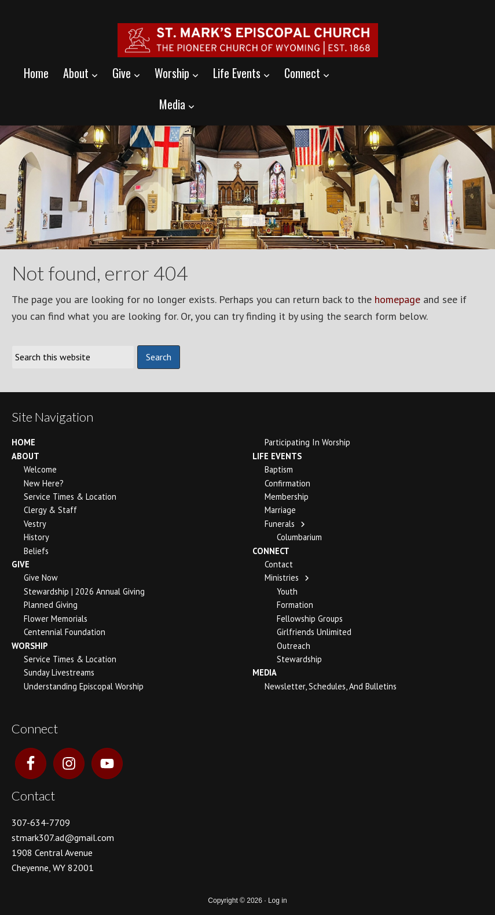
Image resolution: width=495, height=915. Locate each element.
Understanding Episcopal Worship (84, 686)
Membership (287, 496)
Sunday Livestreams (59, 672)
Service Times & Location (70, 496)
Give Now (41, 577)
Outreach (293, 645)
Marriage (280, 509)
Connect (270, 550)
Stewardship (299, 659)
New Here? (44, 483)
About (25, 456)
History (36, 537)
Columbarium (299, 537)
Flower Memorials (55, 618)
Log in (277, 900)
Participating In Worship (307, 442)
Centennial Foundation (64, 631)
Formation (295, 604)
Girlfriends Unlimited (314, 631)
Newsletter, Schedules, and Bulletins (331, 686)
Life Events (277, 456)
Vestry (35, 523)
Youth (287, 591)
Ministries (282, 577)
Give (21, 564)
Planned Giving (51, 604)
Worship (29, 645)
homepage (397, 299)
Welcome (40, 469)
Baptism (279, 469)
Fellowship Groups (310, 618)
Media (264, 672)
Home (23, 442)
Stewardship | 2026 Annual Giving (84, 591)
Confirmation (287, 483)
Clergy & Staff (50, 509)
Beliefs (36, 550)
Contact (279, 564)
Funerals (280, 523)
